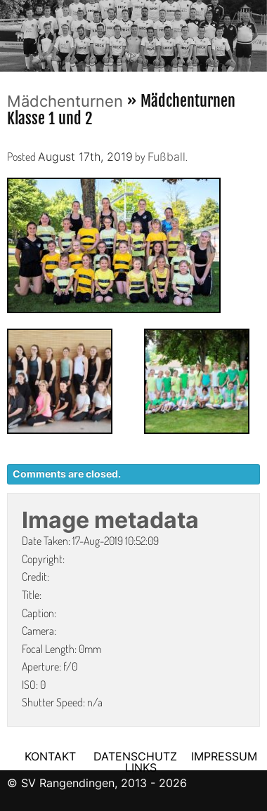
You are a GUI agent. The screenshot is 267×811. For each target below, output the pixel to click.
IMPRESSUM (224, 756)
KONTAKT (50, 756)
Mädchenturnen (65, 101)
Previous (10, 31)
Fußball (166, 157)
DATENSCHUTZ (135, 756)
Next (256, 31)
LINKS (141, 767)
